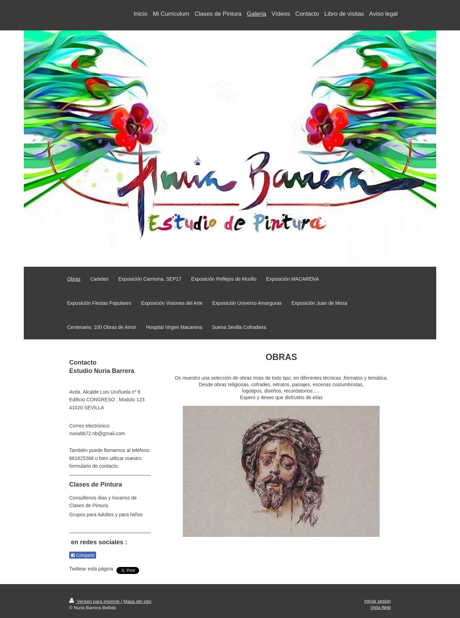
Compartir (83, 555)
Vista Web (380, 607)
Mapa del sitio (137, 601)
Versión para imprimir (95, 601)
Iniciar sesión (377, 601)
